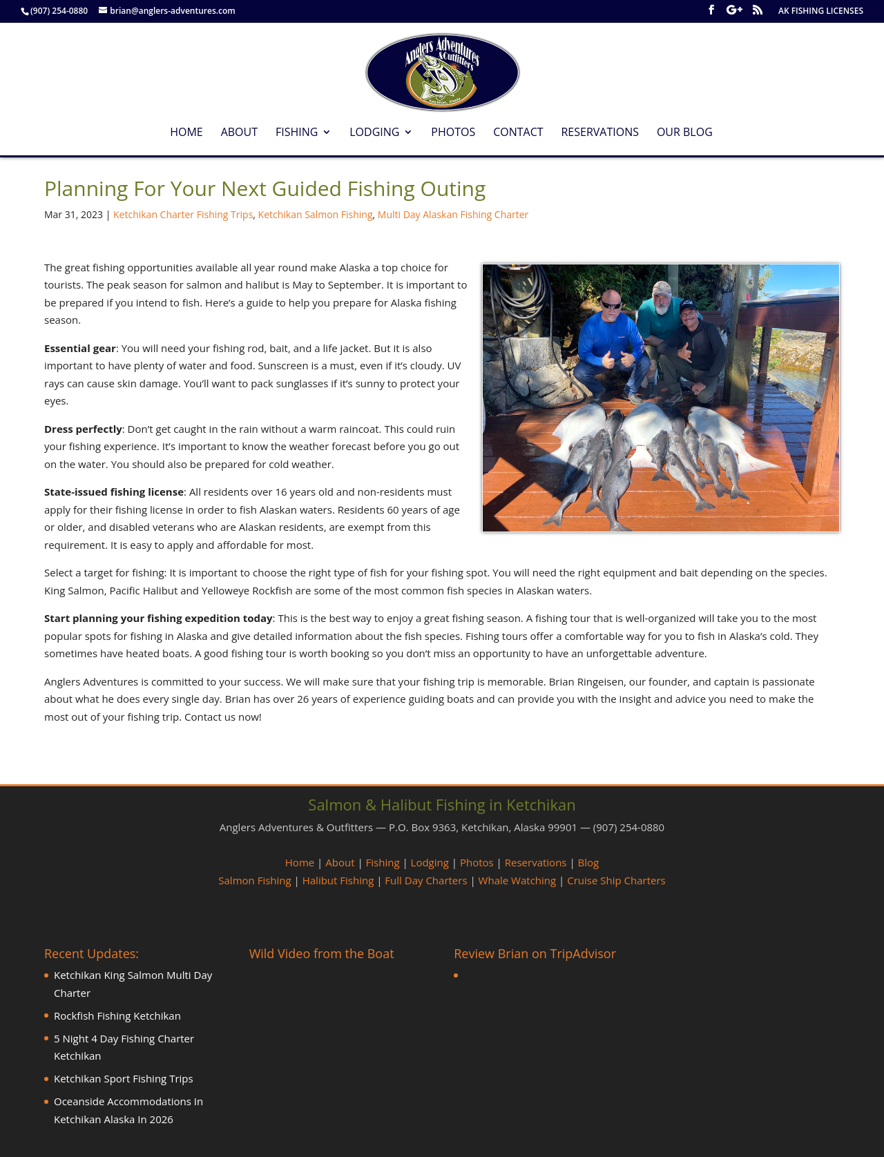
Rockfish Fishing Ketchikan (117, 1015)
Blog (588, 862)
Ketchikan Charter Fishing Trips (183, 214)
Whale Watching (518, 880)
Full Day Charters (426, 880)
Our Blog (685, 133)
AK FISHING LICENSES (820, 12)
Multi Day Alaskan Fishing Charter (453, 214)
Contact (518, 133)
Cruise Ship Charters (616, 880)
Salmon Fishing (254, 880)
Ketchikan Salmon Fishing (315, 214)
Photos (453, 133)
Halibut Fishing (338, 880)
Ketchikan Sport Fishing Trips (123, 1078)
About (239, 133)
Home (186, 133)
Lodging (374, 133)
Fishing (297, 133)
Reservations (600, 133)
